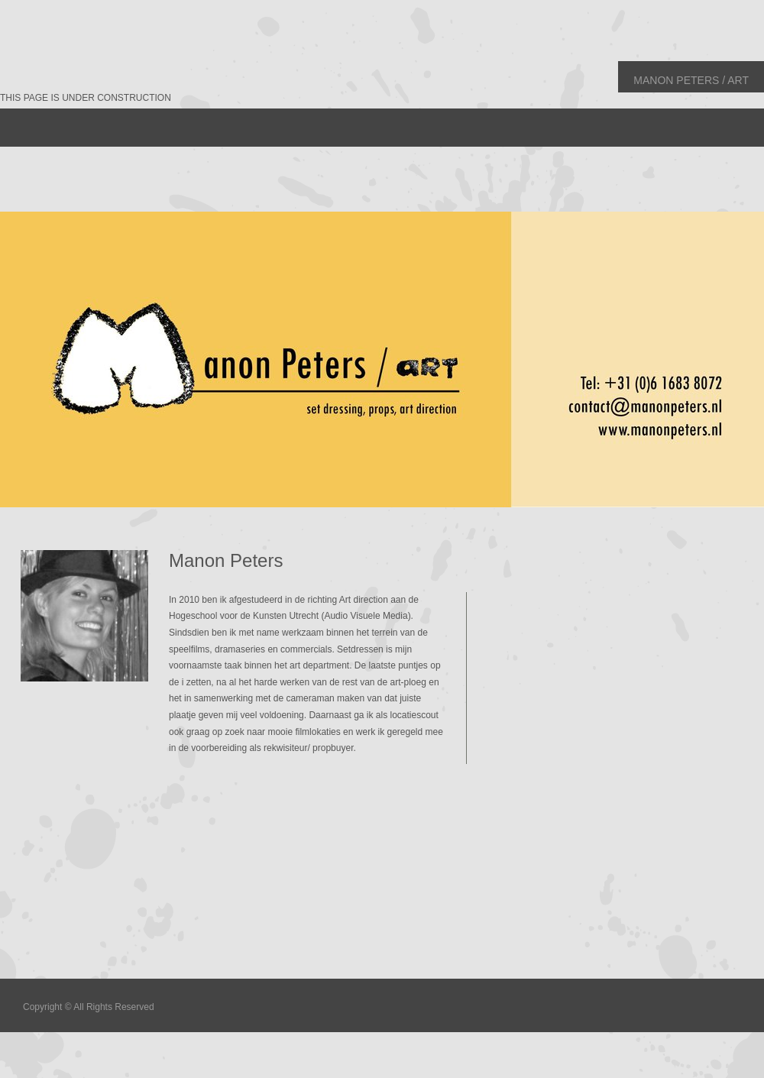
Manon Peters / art (691, 80)
